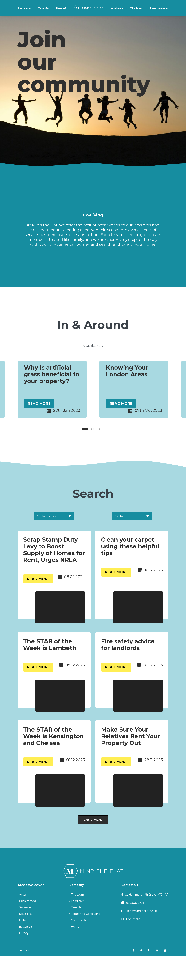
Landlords (117, 8)
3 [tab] (100, 429)
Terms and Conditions (85, 913)
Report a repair (159, 8)
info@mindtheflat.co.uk (142, 911)
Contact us (133, 919)
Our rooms (24, 8)
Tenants (43, 8)
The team (136, 8)
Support (61, 8)
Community (79, 920)
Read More (39, 403)
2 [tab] (92, 429)
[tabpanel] (52, 389)
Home (75, 926)
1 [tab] (85, 429)
